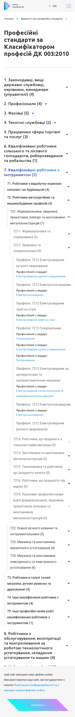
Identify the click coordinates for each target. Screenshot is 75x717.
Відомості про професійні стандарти (41, 18)
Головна (9, 18)
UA (53, 5)
